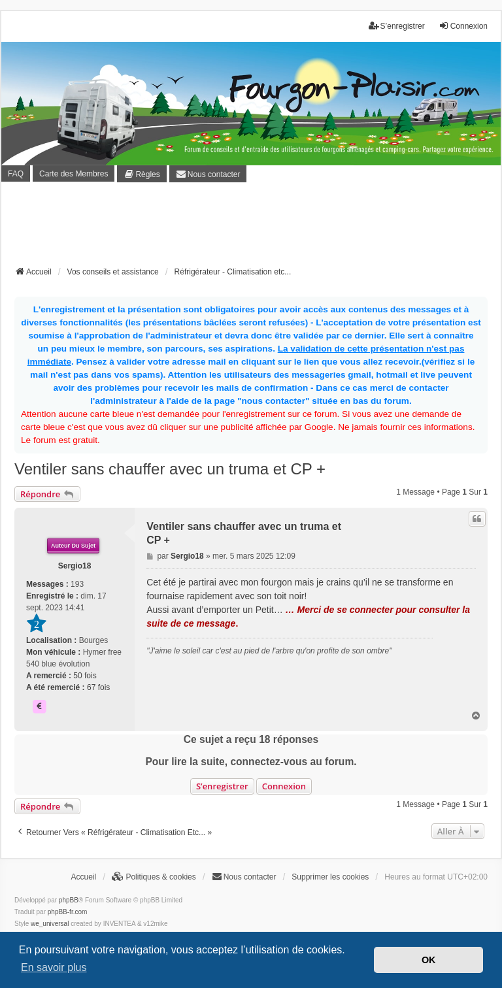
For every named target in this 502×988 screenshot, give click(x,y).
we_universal (50, 923)
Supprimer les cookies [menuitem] (330, 876)
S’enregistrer (222, 786)
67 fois (98, 687)
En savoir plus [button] (54, 967)
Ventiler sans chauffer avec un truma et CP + (170, 469)
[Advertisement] (252, 228)
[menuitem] (141, 173)
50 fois (84, 675)
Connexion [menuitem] (463, 26)
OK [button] (429, 960)
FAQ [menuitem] (16, 173)
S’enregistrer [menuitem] (397, 26)
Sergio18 (75, 565)
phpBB (68, 900)
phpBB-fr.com (68, 911)
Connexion (284, 786)
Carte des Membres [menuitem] (73, 173)
